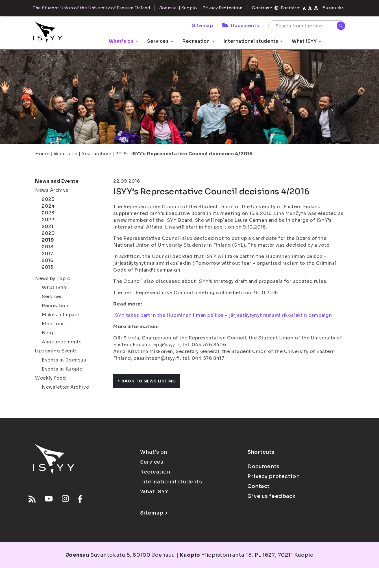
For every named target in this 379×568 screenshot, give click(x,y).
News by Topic (52, 278)
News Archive (52, 190)
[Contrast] (276, 8)
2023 (48, 213)
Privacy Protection (222, 7)
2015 (47, 267)
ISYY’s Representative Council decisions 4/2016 (192, 154)
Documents (240, 26)
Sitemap (202, 26)
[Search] (341, 25)
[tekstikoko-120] (316, 8)
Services (160, 41)
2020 (48, 233)
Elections (53, 324)
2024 (48, 206)
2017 (47, 254)
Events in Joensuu (64, 360)
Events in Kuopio (62, 369)
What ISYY (306, 41)
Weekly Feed (50, 378)
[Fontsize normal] (304, 8)
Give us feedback (271, 496)
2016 (47, 260)
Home (42, 154)
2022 (48, 220)
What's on (123, 41)
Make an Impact (61, 315)
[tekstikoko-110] (310, 8)
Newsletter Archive (65, 387)
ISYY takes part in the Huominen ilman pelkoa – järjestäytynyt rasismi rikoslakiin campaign (222, 315)
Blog (47, 333)
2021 (47, 226)
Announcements (62, 342)
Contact (258, 486)
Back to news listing (147, 381)
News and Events (57, 181)
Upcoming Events (56, 351)
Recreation (198, 41)
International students (253, 41)
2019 (121, 154)
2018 (47, 247)
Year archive (96, 154)
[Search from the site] (307, 25)
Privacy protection (273, 476)
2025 (48, 199)
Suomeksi (334, 8)
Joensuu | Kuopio (178, 7)
